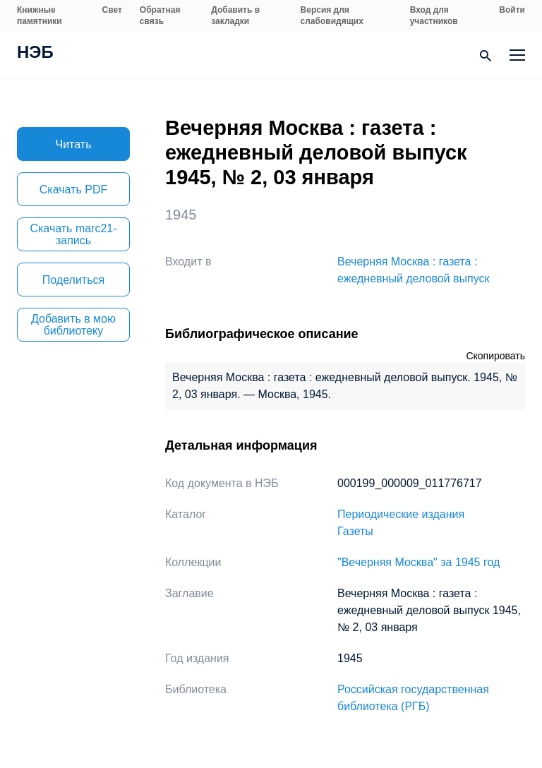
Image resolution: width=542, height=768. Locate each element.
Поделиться (73, 280)
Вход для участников (434, 15)
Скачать (73, 190)
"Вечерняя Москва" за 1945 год (418, 562)
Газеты (355, 531)
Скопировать (495, 355)
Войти (512, 10)
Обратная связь (160, 15)
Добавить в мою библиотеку (73, 325)
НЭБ (35, 53)
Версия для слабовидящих (332, 15)
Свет (112, 10)
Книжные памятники (39, 15)
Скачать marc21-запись (73, 234)
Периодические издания (400, 514)
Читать (74, 144)
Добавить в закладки (235, 15)
